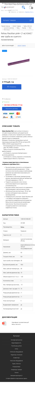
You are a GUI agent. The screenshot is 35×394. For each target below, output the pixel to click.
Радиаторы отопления (16, 354)
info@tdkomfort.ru (28, 12)
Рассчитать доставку (12, 108)
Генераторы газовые (16, 369)
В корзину (11, 87)
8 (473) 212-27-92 (13, 10)
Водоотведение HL (16, 343)
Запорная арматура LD (16, 375)
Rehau (22, 227)
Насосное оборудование (16, 360)
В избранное (6, 99)
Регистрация (8, 10)
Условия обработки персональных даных (16, 378)
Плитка (16, 372)
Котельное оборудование (16, 351)
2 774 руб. (8, 82)
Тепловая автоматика (16, 340)
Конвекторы (16, 357)
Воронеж (31, 1)
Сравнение (20, 12)
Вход (2, 10)
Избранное (12, 12)
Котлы (16, 348)
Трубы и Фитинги (16, 363)
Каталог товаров (17, 20)
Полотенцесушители (16, 346)
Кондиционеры (16, 366)
